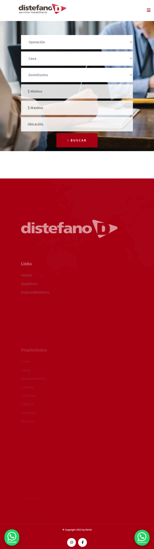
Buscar (77, 140)
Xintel (88, 530)
